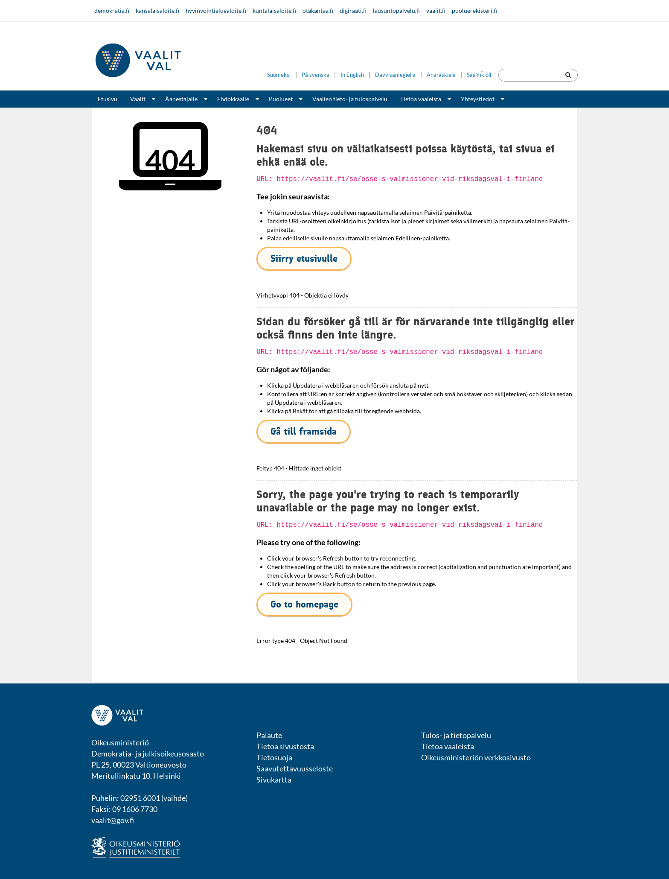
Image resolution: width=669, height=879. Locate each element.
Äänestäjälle (181, 98)
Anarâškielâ (441, 75)
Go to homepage (304, 604)
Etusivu (107, 98)
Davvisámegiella (395, 75)
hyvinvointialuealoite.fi (216, 10)
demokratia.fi (111, 10)
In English (352, 75)
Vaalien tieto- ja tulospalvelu (349, 98)
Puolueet (281, 98)
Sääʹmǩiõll (479, 75)
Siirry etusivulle (304, 258)
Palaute (269, 735)
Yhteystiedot (477, 98)
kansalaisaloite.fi (157, 10)
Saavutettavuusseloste (294, 768)
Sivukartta (273, 779)
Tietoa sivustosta (285, 746)
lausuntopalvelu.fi (396, 10)
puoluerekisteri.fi (474, 10)
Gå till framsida (304, 431)
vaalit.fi (435, 10)
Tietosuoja (274, 757)
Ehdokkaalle (233, 98)
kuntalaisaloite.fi (274, 10)
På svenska (315, 75)
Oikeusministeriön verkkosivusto (476, 757)
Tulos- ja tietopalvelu (456, 735)
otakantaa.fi (318, 10)
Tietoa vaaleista (420, 98)
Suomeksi (279, 75)
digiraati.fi (353, 10)
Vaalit (137, 98)
